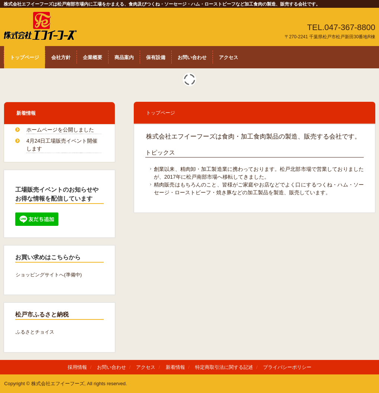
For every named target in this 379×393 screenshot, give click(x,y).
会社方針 (61, 57)
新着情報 (26, 113)
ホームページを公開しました (60, 130)
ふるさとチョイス (35, 332)
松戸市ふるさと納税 (42, 314)
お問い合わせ (192, 57)
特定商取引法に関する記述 (224, 367)
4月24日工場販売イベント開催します (61, 145)
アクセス (228, 57)
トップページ (24, 57)
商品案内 (124, 57)
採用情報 (77, 367)
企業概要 (92, 57)
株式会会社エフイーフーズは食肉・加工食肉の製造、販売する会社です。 (43, 26)
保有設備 (155, 57)
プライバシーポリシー (287, 367)
